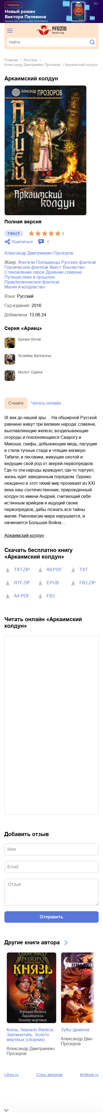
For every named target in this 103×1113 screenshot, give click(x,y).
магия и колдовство (24, 287)
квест (55, 267)
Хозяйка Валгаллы (34, 356)
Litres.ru (11, 1075)
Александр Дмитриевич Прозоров (32, 65)
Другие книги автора (32, 942)
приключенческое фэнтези (31, 282)
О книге (16, 403)
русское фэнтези (78, 262)
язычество (73, 267)
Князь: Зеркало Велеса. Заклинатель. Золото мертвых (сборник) (30, 1034)
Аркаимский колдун (24, 535)
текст (14, 233)
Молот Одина (30, 372)
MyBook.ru (89, 1075)
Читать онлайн (46, 403)
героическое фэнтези (26, 267)
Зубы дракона (75, 1029)
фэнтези (30, 60)
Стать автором (49, 1075)
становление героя (24, 272)
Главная (11, 60)
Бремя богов (29, 339)
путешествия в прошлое (29, 277)
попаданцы (48, 262)
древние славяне (64, 272)
